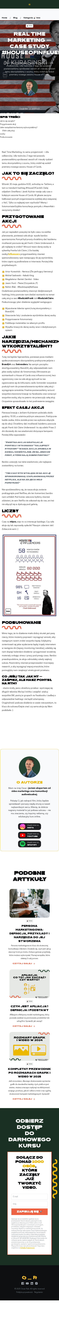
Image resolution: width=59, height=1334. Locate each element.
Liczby (2, 134)
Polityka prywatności (24, 1292)
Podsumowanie (6, 137)
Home (4, 18)
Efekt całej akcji (8, 131)
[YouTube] (27, 1283)
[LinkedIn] (31, 1283)
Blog (15, 18)
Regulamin (38, 1292)
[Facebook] (22, 1283)
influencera (14, 254)
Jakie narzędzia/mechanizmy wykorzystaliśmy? (18, 128)
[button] (29, 4)
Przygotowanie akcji (8, 124)
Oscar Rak (23, 109)
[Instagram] (36, 1283)
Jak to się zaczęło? (7, 121)
